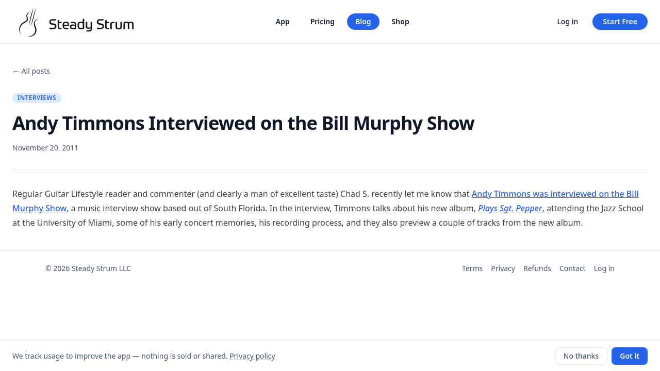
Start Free (620, 21)
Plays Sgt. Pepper (510, 208)
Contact (572, 268)
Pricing (322, 21)
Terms (472, 268)
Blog (363, 21)
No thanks (581, 356)
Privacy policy (252, 356)
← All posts (31, 71)
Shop (400, 21)
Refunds (537, 268)
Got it (629, 356)
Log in (567, 21)
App (283, 21)
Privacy (503, 268)
